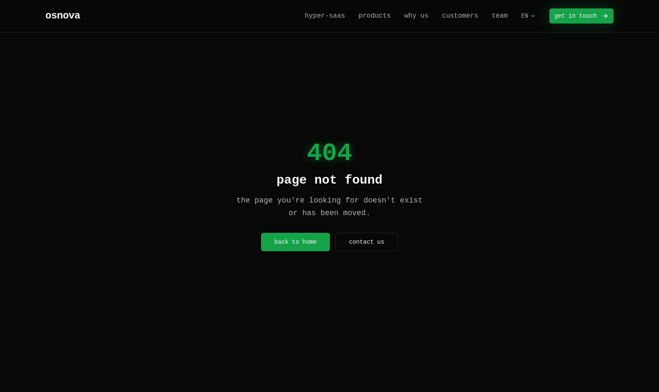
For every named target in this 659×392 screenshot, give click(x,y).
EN (528, 16)
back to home (295, 242)
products (374, 16)
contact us (366, 242)
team (500, 16)
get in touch (581, 16)
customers (460, 16)
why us (416, 16)
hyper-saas (325, 16)
